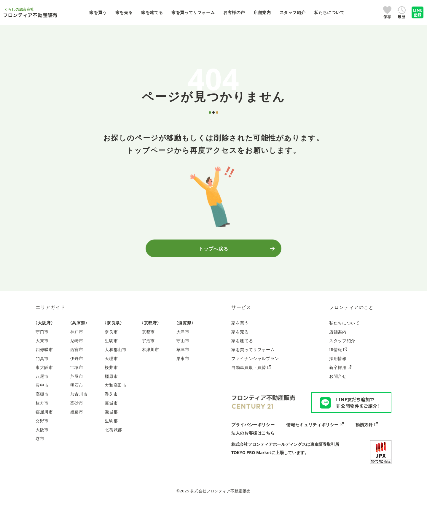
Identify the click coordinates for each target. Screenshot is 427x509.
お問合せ (338, 379)
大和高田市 (115, 388)
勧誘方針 (367, 427)
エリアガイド (50, 310)
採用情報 (338, 361)
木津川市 (150, 352)
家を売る (240, 334)
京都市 (148, 334)
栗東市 (182, 361)
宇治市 (148, 343)
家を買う (240, 326)
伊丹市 (76, 361)
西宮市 (76, 352)
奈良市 (111, 334)
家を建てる (242, 343)
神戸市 (76, 334)
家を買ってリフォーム (253, 352)
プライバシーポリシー (253, 427)
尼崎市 (76, 343)
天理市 (111, 361)
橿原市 (111, 379)
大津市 (182, 334)
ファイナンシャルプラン (255, 361)
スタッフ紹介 (342, 343)
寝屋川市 (44, 415)
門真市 (42, 361)
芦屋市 (76, 379)
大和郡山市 (115, 352)
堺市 (40, 441)
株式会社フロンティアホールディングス (268, 447)
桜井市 (111, 370)
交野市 (42, 423)
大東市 (42, 343)
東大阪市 (44, 370)
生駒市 (111, 343)
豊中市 (42, 388)
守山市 (182, 343)
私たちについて (344, 326)
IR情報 (338, 352)
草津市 (182, 352)
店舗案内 (338, 334)
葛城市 (111, 406)
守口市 (42, 334)
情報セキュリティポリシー (314, 427)
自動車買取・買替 (251, 370)
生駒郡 (111, 423)
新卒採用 (340, 370)
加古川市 (79, 397)
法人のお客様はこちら (253, 435)
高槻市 (42, 397)
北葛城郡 (113, 432)
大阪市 (42, 432)
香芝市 (111, 397)
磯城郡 (111, 415)
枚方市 (42, 406)
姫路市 (76, 415)
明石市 (76, 388)
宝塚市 (76, 370)
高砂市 (76, 406)
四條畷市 (44, 352)
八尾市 (42, 379)
